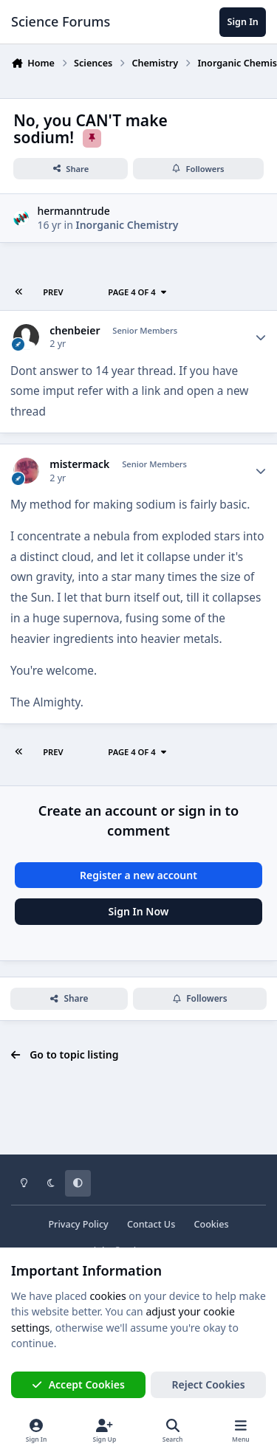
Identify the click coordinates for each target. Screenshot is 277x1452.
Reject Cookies (208, 1384)
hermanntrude (73, 210)
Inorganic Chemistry (127, 225)
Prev (53, 291)
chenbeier (74, 330)
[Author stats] (261, 337)
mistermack (79, 464)
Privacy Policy (78, 1224)
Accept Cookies (78, 1384)
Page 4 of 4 (138, 291)
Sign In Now (139, 911)
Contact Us (151, 1224)
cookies (107, 1296)
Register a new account (138, 875)
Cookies (211, 1224)
